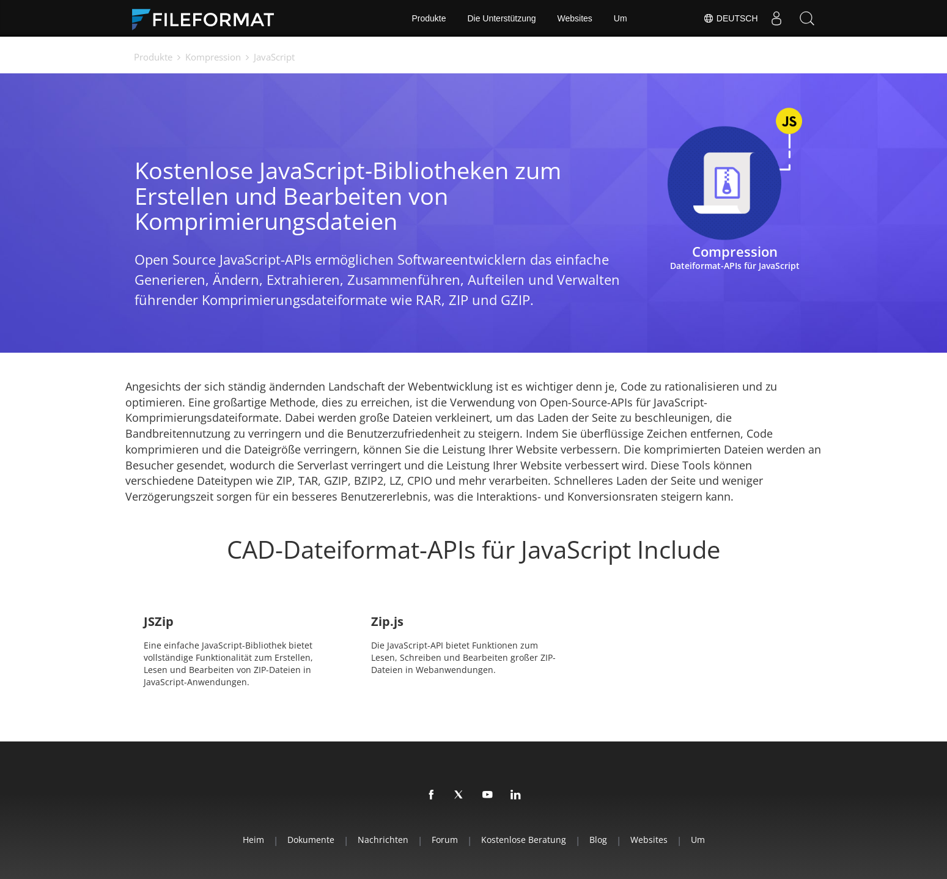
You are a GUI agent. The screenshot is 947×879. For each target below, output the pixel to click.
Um (620, 18)
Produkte (428, 18)
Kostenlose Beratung (523, 839)
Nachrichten (383, 839)
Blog (598, 839)
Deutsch (730, 18)
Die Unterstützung (501, 18)
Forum (445, 839)
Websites (575, 18)
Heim (253, 839)
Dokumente (310, 839)
